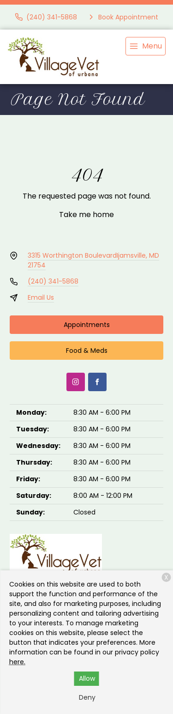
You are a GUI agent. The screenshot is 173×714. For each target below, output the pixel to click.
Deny (87, 697)
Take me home (86, 214)
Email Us (41, 297)
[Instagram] (75, 382)
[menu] (145, 46)
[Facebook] (97, 382)
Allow (87, 678)
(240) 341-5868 (53, 281)
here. (17, 661)
